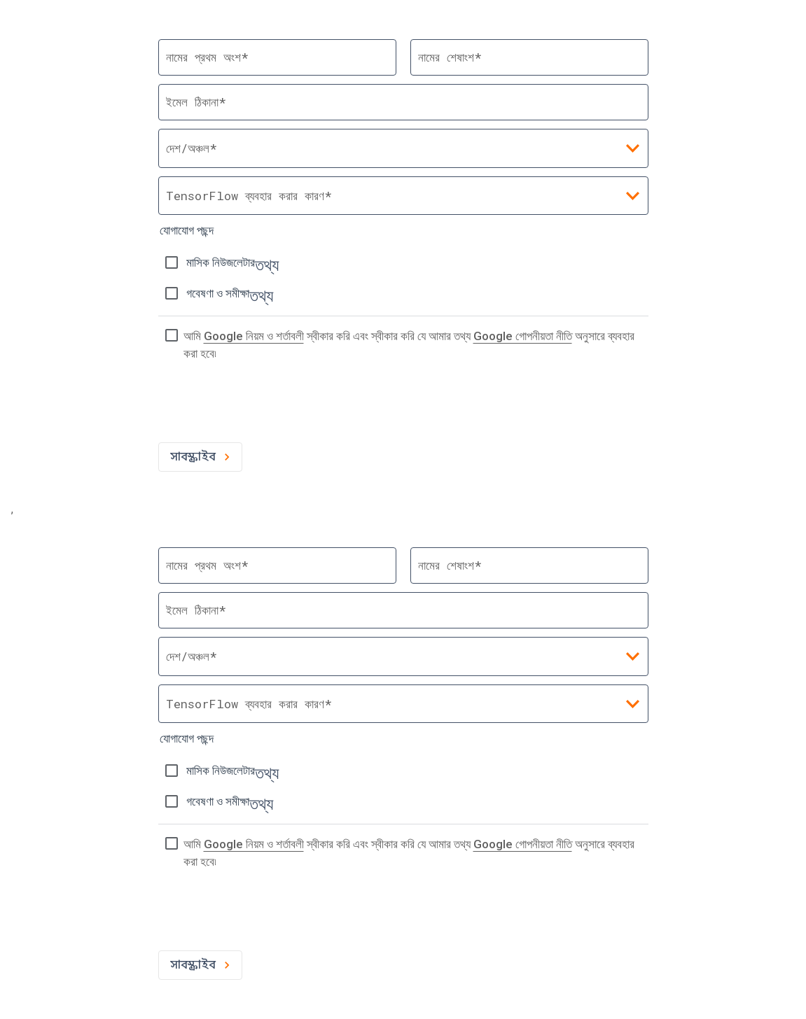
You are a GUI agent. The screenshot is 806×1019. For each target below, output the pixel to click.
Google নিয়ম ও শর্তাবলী (254, 336)
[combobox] (403, 195)
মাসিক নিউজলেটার (220, 262)
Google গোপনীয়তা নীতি (522, 336)
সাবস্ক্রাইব (200, 457)
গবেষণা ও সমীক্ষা (217, 293)
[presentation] (264, 406)
